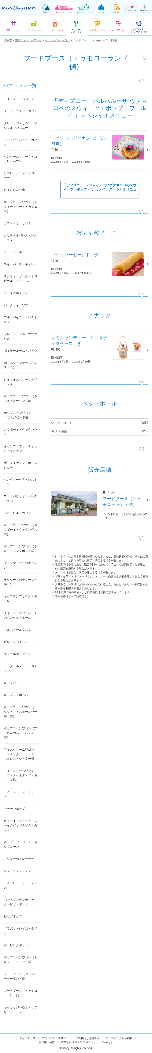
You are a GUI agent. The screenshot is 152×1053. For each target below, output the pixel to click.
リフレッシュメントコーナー (20, 175)
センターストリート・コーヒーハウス (20, 159)
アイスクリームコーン (19, 98)
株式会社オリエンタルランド (78, 1042)
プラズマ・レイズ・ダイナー (20, 931)
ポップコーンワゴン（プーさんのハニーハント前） (20, 733)
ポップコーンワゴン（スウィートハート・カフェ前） (20, 206)
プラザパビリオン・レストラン (20, 498)
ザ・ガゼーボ (13, 252)
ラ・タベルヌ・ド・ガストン (20, 668)
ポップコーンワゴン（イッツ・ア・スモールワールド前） (20, 711)
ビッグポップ (13, 916)
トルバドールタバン (17, 629)
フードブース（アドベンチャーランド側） (20, 976)
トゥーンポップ (14, 808)
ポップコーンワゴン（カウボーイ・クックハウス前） (20, 529)
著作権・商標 (47, 1042)
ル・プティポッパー (17, 695)
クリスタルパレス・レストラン (20, 238)
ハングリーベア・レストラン (20, 482)
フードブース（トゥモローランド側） (20, 993)
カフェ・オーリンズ (17, 223)
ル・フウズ (11, 682)
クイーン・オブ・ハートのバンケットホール (20, 615)
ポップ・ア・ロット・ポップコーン (20, 844)
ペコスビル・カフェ (17, 513)
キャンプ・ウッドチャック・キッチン (20, 448)
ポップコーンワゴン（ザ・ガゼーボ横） (17, 415)
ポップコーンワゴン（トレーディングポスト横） (20, 548)
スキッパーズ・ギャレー (20, 264)
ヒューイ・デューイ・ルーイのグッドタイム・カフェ (20, 825)
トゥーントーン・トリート (20, 794)
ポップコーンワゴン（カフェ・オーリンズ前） (20, 398)
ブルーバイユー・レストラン (20, 319)
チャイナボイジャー (17, 293)
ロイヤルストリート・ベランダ (20, 382)
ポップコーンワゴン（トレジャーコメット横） (20, 960)
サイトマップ (27, 1038)
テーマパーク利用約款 (119, 1038)
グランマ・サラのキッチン (20, 565)
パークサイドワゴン (17, 305)
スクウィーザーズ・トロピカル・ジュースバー (20, 278)
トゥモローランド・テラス (20, 885)
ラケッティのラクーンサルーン (20, 582)
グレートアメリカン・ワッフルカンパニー (20, 125)
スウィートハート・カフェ (20, 142)
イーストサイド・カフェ (20, 111)
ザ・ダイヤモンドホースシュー (20, 465)
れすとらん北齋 (14, 189)
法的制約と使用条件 (87, 1038)
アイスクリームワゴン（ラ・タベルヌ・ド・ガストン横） (20, 775)
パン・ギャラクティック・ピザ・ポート (19, 902)
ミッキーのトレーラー (19, 858)
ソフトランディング (17, 871)
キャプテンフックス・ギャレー (20, 599)
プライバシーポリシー (55, 1038)
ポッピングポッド (16, 945)
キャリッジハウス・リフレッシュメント (20, 1010)
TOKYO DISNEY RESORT (19, 8)
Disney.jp (107, 1042)
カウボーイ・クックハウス (20, 432)
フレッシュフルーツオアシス (20, 336)
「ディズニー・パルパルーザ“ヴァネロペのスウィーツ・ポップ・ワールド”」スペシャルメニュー (99, 189)
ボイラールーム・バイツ (20, 350)
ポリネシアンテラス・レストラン (20, 365)
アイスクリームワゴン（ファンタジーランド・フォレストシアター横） (20, 754)
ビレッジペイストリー (19, 641)
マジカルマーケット (17, 654)
